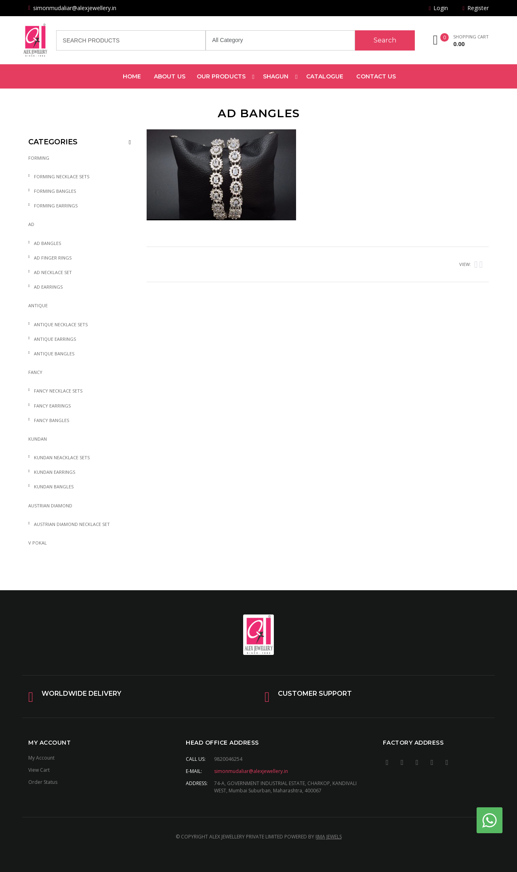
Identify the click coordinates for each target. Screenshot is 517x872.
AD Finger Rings (52, 258)
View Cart (39, 769)
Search (385, 40)
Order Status (42, 782)
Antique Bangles (54, 353)
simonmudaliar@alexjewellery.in (251, 771)
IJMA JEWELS (328, 836)
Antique (38, 305)
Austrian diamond (50, 506)
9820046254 (228, 759)
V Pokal (37, 543)
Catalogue (325, 76)
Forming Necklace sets (61, 176)
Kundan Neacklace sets (62, 457)
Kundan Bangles (54, 487)
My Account (41, 757)
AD (31, 224)
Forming (38, 158)
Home (132, 76)
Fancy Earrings (52, 406)
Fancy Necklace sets (58, 391)
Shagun (276, 76)
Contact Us (376, 76)
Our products (221, 76)
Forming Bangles (55, 191)
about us (169, 76)
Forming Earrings (56, 206)
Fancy (35, 372)
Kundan (37, 439)
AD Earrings (48, 287)
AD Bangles (47, 243)
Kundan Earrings (54, 472)
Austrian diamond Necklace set (72, 524)
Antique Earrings (55, 339)
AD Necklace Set (53, 272)
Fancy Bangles (51, 420)
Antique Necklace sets (61, 324)
